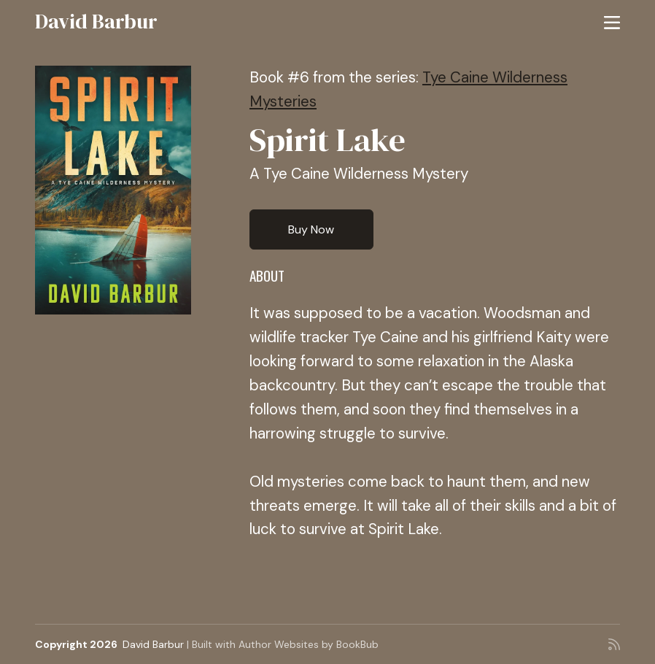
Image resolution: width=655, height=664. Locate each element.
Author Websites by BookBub (309, 644)
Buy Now (311, 229)
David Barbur (96, 21)
